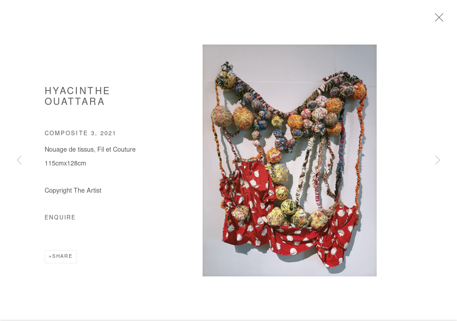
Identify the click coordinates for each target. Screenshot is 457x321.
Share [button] (62, 257)
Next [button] (438, 160)
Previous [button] (19, 160)
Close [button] (437, 20)
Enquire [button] (60, 219)
